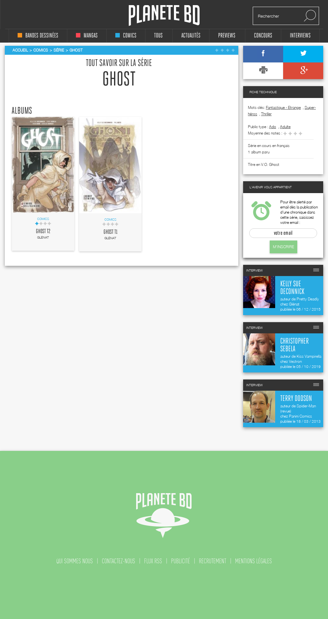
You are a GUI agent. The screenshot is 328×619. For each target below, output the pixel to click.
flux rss (153, 561)
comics (125, 35)
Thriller (266, 113)
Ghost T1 (110, 232)
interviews (300, 35)
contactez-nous (118, 561)
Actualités (191, 35)
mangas (87, 35)
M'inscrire (283, 246)
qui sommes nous (74, 561)
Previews (226, 35)
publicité (180, 561)
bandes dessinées (38, 35)
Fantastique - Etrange (283, 107)
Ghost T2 (43, 231)
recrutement (212, 561)
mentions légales (253, 561)
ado (272, 126)
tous (158, 35)
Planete (164, 15)
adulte (285, 126)
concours (263, 35)
